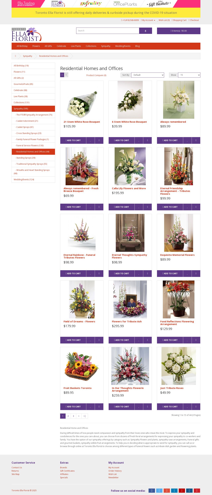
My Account (113, 467)
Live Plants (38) (20, 96)
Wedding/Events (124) (24, 179)
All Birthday (22, 46)
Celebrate (61, 46)
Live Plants (76, 46)
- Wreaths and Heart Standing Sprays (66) (32, 172)
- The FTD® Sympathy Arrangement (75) (33, 114)
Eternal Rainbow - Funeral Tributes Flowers (79, 256)
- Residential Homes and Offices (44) (31, 151)
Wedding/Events (122, 46)
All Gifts (48, 46)
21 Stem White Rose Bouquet (82, 121)
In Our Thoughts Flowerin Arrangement (128, 389)
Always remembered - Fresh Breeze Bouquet (81, 190)
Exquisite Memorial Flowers (177, 254)
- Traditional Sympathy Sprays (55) (30, 164)
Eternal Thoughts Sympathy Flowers (129, 256)
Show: (173, 75)
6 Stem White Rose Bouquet (129, 121)
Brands (63, 467)
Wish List (112, 474)
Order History (115, 470)
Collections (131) (21, 102)
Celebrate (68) (20, 90)
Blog (137, 46)
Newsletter (113, 477)
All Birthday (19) (21, 65)
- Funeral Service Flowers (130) (28, 145)
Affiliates (64, 474)
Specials (64, 477)
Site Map (16, 474)
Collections (91, 46)
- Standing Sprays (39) (24, 157)
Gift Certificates (67, 470)
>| (84, 416)
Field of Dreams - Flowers (79, 321)
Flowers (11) (19, 71)
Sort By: (126, 75)
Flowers (36, 46)
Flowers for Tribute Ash (127, 321)
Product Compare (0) (96, 75)
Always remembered (173, 121)
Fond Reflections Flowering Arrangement (177, 323)
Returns (15, 470)
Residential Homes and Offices (53, 56)
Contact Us (17, 467)
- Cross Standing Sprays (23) (27, 133)
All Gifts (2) (19, 78)
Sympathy (105, 46)
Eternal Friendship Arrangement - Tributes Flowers (175, 191)
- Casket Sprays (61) (23, 127)
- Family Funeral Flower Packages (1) (31, 139)
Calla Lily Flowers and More (129, 188)
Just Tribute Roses (172, 388)
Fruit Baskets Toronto (78, 388)
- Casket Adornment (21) (26, 121)
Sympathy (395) (21, 108)
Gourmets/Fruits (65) (23, 84)
